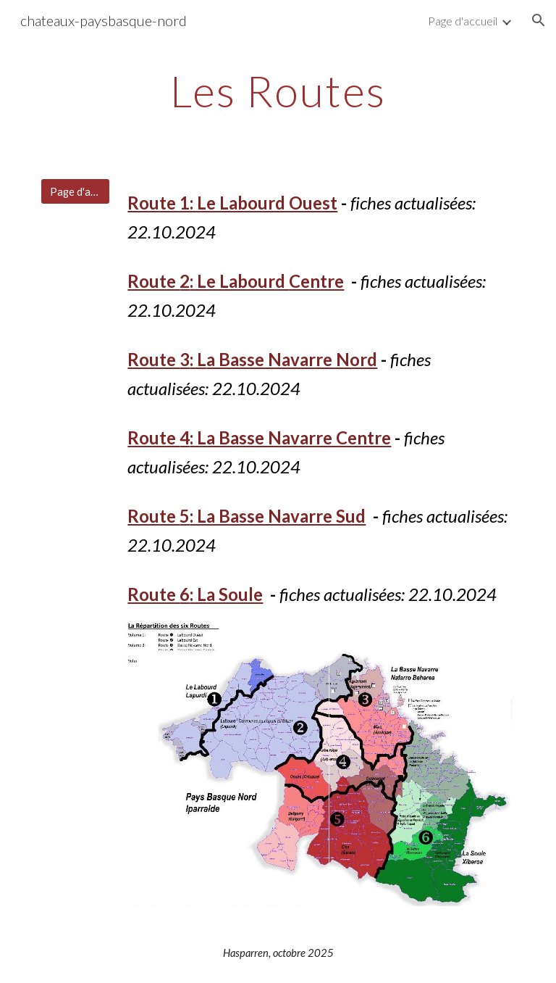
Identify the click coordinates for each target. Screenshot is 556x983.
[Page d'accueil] (75, 191)
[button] (538, 20)
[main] (278, 90)
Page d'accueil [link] (462, 21)
